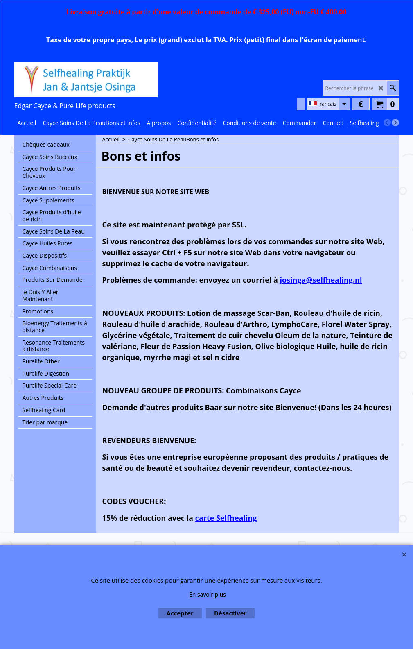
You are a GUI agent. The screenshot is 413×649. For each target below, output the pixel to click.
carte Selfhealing (226, 518)
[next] (395, 122)
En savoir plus (207, 594)
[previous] (387, 122)
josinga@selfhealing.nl (321, 280)
